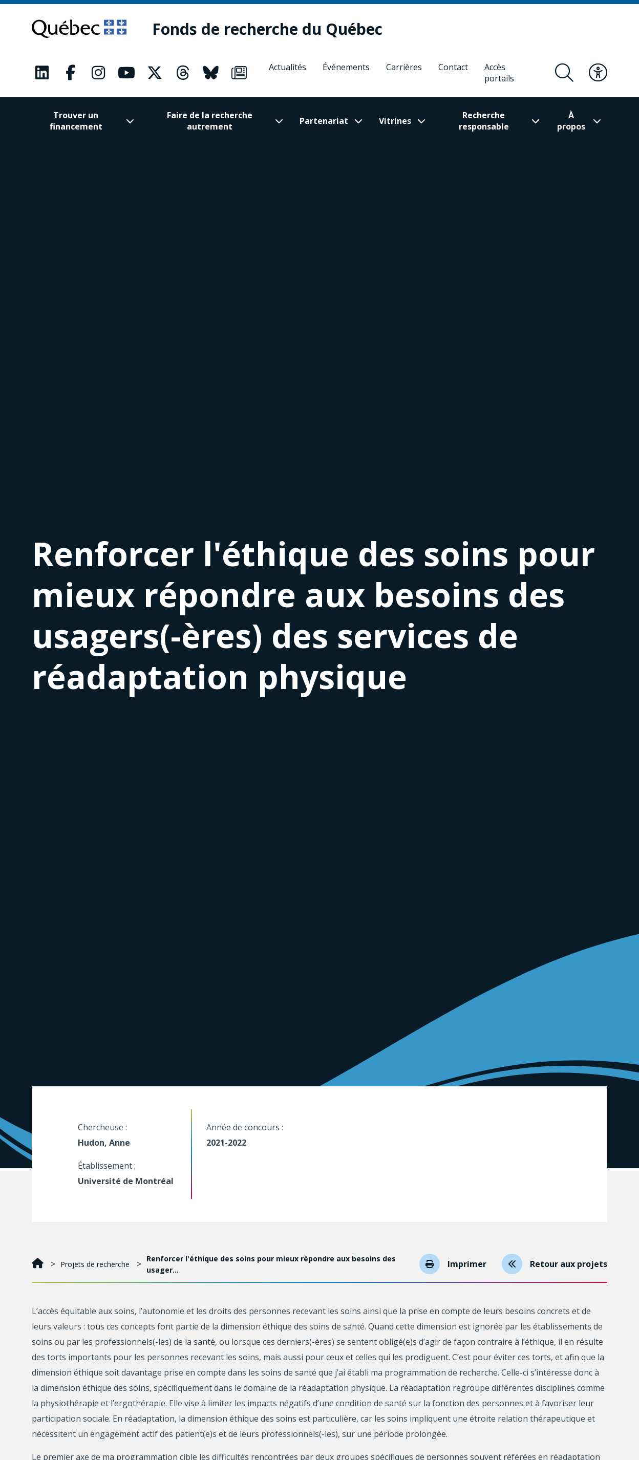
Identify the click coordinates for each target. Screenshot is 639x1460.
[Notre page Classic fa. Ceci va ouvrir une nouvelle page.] (42, 72)
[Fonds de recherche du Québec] (267, 29)
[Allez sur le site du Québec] (79, 28)
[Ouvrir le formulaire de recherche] (564, 72)
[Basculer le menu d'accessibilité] (598, 72)
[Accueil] (39, 1264)
